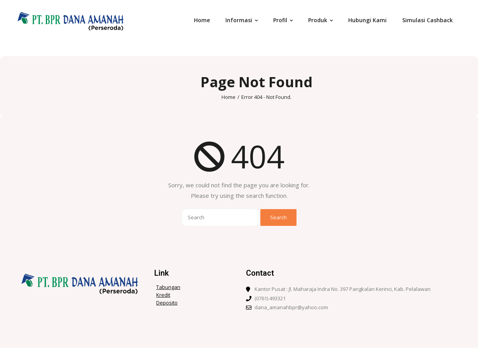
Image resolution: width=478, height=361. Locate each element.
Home (229, 96)
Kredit (163, 295)
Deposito (167, 302)
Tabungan (168, 287)
